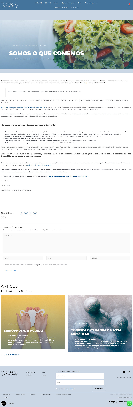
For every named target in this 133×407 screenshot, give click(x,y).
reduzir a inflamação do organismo (39, 165)
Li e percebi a (66, 388)
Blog (79, 3)
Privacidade (32, 394)
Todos (44, 45)
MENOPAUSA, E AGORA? (23, 330)
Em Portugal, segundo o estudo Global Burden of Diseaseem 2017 (24, 107)
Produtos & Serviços (60, 7)
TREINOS (95, 323)
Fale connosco (91, 3)
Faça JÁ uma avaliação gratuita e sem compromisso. (68, 176)
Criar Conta (75, 7)
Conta (44, 375)
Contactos (6, 397)
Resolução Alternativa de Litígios (63, 394)
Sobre (56, 3)
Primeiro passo (68, 3)
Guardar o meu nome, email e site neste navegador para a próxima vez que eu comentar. (36, 265)
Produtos (28, 375)
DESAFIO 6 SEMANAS (43, 3)
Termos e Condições (20, 394)
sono (84, 83)
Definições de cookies (46, 394)
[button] (21, 213)
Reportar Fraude (6, 394)
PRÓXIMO (15, 355)
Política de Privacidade (69, 388)
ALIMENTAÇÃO (18, 45)
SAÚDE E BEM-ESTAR (33, 45)
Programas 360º (30, 372)
